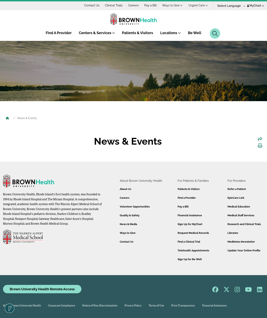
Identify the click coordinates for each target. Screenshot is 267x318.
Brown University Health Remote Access (42, 289)
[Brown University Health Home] (7, 118)
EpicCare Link (235, 197)
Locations (170, 33)
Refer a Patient (236, 189)
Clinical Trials (114, 5)
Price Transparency (183, 305)
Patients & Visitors (137, 33)
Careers (133, 5)
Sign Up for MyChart (190, 224)
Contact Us (91, 5)
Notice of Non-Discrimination (99, 305)
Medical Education (238, 206)
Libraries (232, 232)
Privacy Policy (133, 305)
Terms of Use (156, 305)
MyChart (255, 5)
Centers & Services (97, 33)
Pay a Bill (150, 5)
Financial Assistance (190, 215)
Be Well (194, 33)
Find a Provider (187, 197)
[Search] (215, 33)
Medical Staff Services (240, 215)
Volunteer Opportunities (135, 206)
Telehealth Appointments (193, 250)
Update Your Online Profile (243, 250)
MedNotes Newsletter (241, 241)
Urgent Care (198, 5)
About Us (125, 189)
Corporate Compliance (61, 305)
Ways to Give (172, 5)
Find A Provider (59, 33)
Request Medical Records (193, 232)
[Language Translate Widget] (229, 6)
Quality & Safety (129, 215)
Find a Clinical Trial (189, 241)
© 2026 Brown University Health (22, 305)
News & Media (128, 224)
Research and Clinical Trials (244, 224)
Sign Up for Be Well (190, 259)
